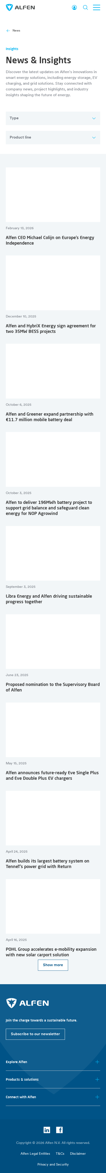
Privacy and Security (53, 1165)
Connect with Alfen (53, 1097)
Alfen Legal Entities (35, 1154)
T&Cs (60, 1154)
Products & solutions (53, 1079)
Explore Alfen (53, 1062)
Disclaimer (78, 1154)
